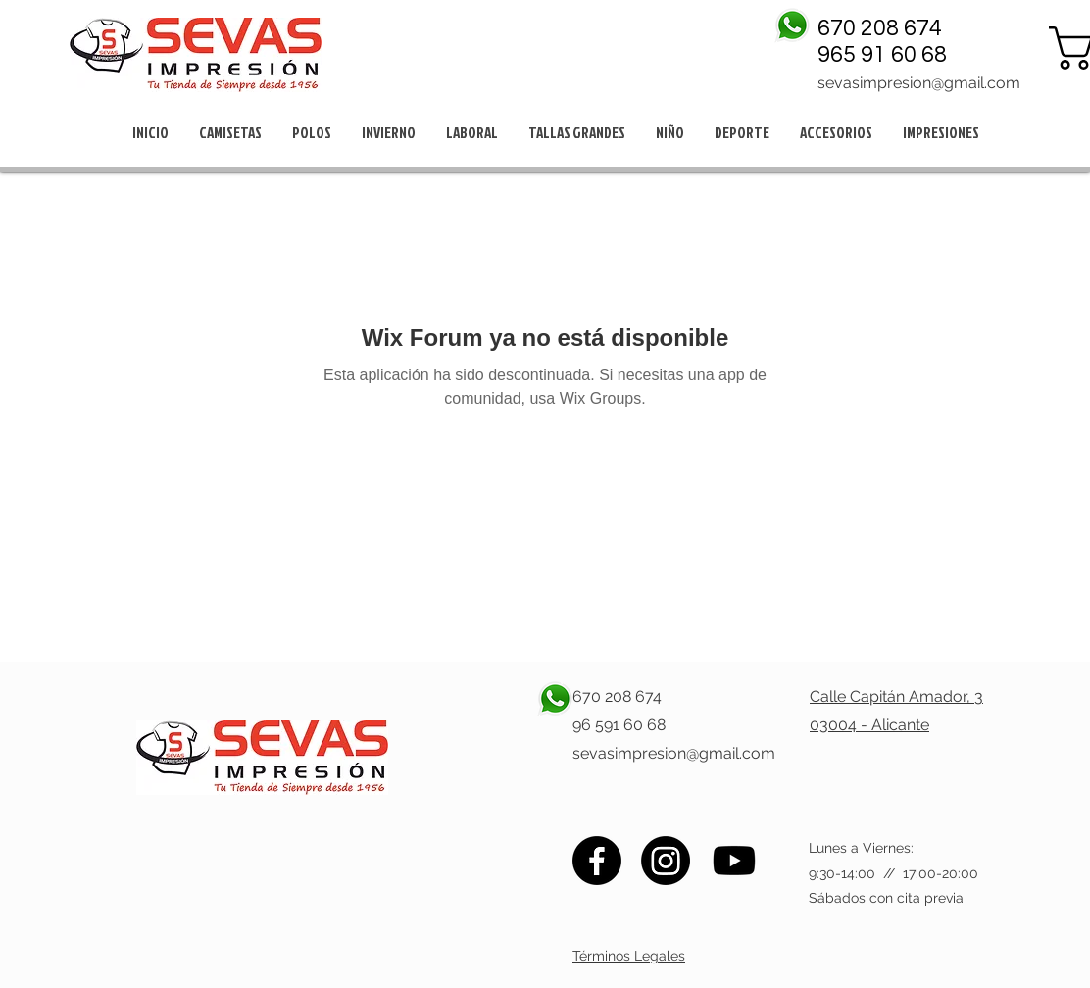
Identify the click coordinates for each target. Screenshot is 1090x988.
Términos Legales (628, 955)
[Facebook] (596, 860)
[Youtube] (734, 860)
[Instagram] (665, 860)
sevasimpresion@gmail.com (919, 83)
